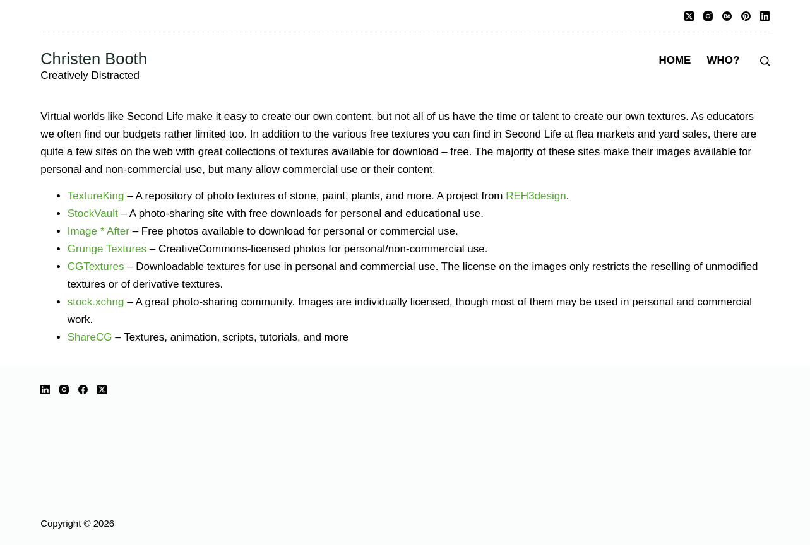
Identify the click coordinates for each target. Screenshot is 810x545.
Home (674, 60)
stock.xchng (96, 302)
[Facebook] (83, 389)
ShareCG (90, 337)
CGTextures (96, 266)
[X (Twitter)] (689, 16)
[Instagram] (708, 16)
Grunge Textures (107, 249)
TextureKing (96, 196)
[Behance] (727, 16)
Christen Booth (93, 58)
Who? (722, 60)
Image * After (98, 231)
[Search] (765, 61)
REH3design (536, 196)
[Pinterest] (746, 16)
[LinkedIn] (765, 16)
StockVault (93, 214)
